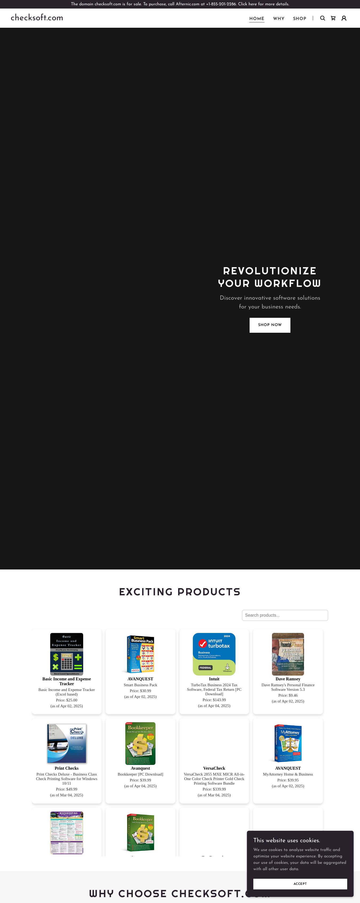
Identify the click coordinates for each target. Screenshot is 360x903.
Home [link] (257, 19)
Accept (300, 883)
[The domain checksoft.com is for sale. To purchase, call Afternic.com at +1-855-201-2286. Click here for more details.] (180, 4)
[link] (37, 19)
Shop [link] (299, 19)
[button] (344, 18)
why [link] (279, 19)
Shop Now (270, 325)
